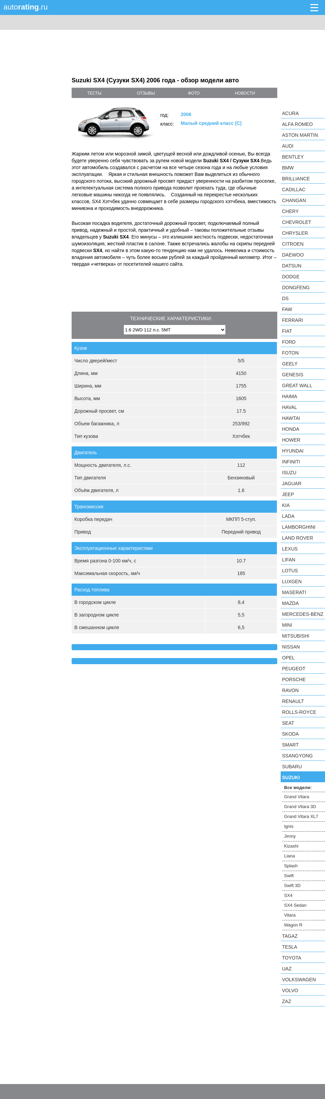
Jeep (288, 494)
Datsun (291, 265)
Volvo (290, 990)
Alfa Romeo (297, 124)
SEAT (288, 723)
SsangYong (297, 755)
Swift (289, 875)
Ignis (288, 826)
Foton (290, 353)
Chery (290, 211)
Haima (289, 396)
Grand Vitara (296, 796)
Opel (288, 657)
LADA (288, 516)
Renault (293, 701)
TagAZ (290, 936)
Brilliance (296, 178)
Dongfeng (296, 287)
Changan (294, 200)
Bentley (293, 157)
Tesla (289, 947)
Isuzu (289, 472)
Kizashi (291, 846)
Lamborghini (298, 527)
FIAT (287, 331)
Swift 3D (292, 885)
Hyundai (293, 451)
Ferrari (292, 320)
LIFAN (288, 559)
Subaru (292, 766)
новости (245, 93)
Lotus (290, 570)
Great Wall (297, 385)
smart (290, 745)
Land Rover (297, 538)
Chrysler (295, 233)
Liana (289, 855)
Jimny (290, 836)
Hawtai (291, 418)
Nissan (291, 647)
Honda (290, 429)
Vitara (290, 915)
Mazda (290, 603)
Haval (289, 407)
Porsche (294, 679)
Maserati (294, 592)
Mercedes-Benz (302, 614)
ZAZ (286, 1001)
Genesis (292, 374)
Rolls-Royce (299, 712)
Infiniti (291, 461)
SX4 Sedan (295, 905)
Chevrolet (296, 222)
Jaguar (291, 483)
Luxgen (292, 581)
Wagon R (293, 925)
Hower (291, 440)
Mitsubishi (295, 636)
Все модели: (298, 787)
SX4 (288, 895)
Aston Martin (300, 135)
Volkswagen (299, 979)
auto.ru (25, 7)
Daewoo (293, 255)
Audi (287, 146)
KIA (286, 505)
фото (194, 93)
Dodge (290, 276)
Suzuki (291, 777)
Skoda (290, 734)
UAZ (287, 968)
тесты (94, 93)
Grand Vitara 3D (300, 806)
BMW (288, 167)
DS (285, 298)
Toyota (291, 958)
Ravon (290, 690)
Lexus (290, 549)
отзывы (146, 93)
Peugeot (293, 668)
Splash (291, 865)
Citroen (293, 244)
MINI (287, 625)
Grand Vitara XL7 (301, 816)
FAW (287, 309)
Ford (289, 342)
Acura (290, 113)
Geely (290, 363)
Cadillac (293, 189)
